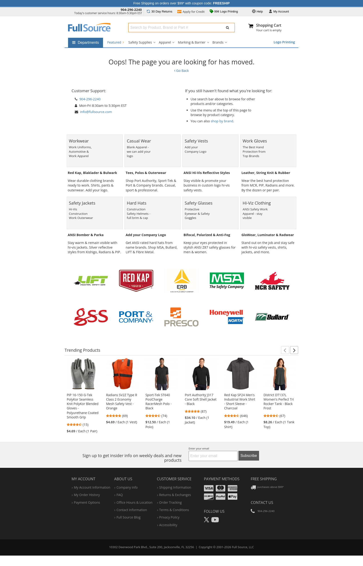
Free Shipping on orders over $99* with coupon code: (181, 3)
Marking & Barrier (191, 42)
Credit (191, 12)
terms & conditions (174, 510)
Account (279, 12)
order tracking (170, 502)
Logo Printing (284, 42)
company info (127, 487)
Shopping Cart (268, 25)
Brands (218, 42)
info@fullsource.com (96, 112)
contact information (131, 510)
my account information (92, 487)
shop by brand (222, 121)
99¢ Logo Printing (224, 12)
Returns (159, 11)
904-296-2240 (131, 9)
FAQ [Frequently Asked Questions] (119, 495)
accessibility (168, 525)
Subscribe (249, 456)
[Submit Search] (227, 27)
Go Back (181, 70)
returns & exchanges (175, 495)
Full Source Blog (128, 517)
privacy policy (169, 517)
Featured (115, 42)
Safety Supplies (140, 42)
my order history (87, 495)
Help (257, 12)
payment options (87, 502)
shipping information (175, 487)
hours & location (134, 502)
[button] (285, 350)
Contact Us (262, 502)
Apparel (165, 42)
